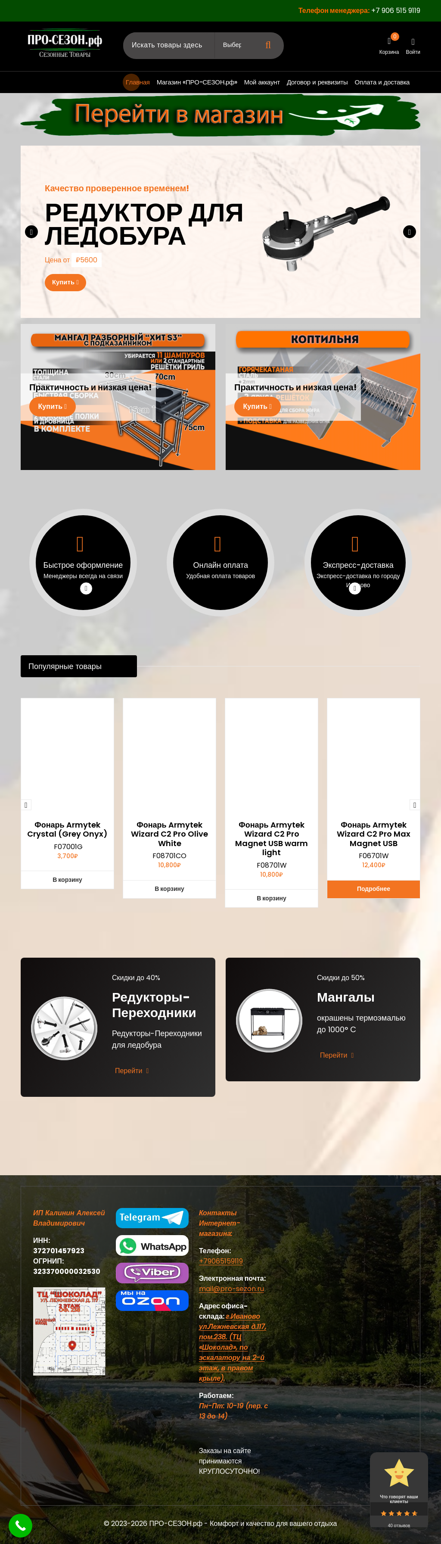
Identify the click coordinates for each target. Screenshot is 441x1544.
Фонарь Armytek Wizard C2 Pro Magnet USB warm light (271, 1044)
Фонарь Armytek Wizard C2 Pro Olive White (169, 1040)
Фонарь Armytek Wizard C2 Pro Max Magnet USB (373, 1040)
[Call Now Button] (20, 1526)
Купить (69, 283)
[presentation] (31, 231)
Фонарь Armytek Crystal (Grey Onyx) (67, 1035)
